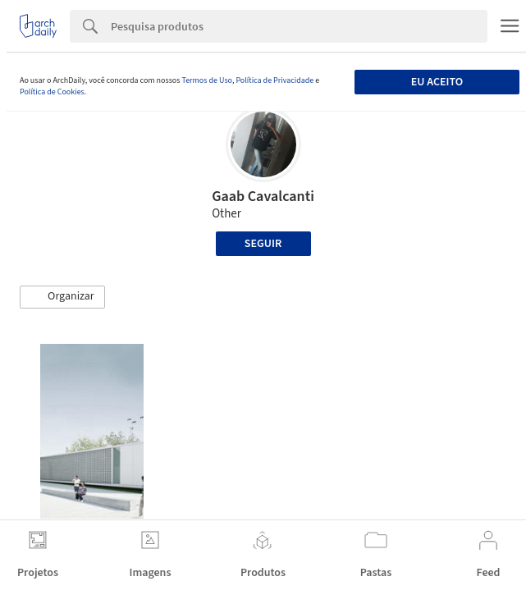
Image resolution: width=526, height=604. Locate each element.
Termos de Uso (206, 80)
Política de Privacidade (274, 80)
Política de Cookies (52, 92)
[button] (62, 297)
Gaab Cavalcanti (263, 196)
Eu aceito (437, 82)
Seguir (263, 244)
